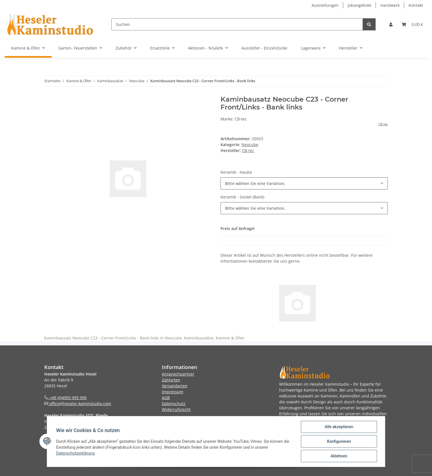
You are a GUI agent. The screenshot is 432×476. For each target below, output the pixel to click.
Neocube (249, 144)
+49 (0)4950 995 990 (65, 397)
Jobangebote (359, 5)
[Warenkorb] (412, 24)
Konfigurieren (339, 441)
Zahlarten (171, 380)
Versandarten (175, 385)
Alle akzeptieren (339, 426)
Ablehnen (338, 456)
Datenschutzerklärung (75, 453)
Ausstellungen (325, 5)
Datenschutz (174, 403)
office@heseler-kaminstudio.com (77, 403)
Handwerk (390, 5)
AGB (166, 397)
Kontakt (416, 5)
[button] (391, 24)
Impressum (172, 391)
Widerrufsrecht (176, 409)
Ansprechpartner (178, 374)
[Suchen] (237, 24)
